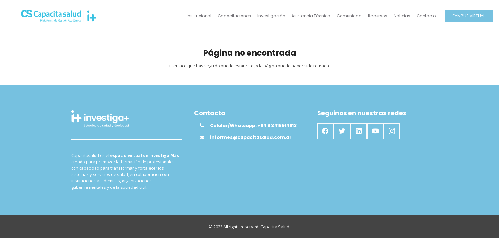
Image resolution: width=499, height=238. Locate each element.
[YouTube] (375, 131)
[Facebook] (325, 131)
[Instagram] (391, 131)
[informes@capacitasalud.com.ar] (205, 137)
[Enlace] (59, 16)
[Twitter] (342, 131)
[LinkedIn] (358, 131)
